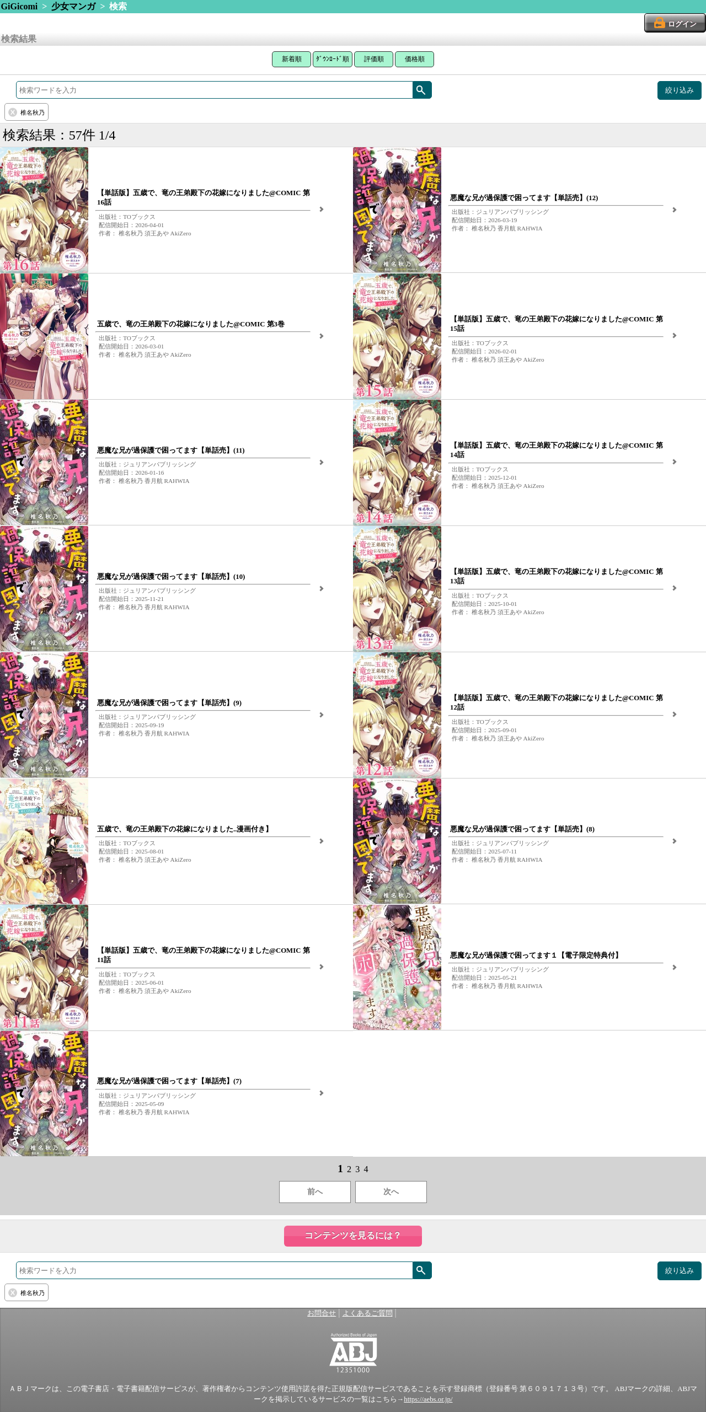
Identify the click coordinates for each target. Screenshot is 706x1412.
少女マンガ (73, 6)
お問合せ (321, 1313)
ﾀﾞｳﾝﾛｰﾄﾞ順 (332, 59)
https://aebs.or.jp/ (428, 1399)
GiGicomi (19, 6)
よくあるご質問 (368, 1313)
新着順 (292, 59)
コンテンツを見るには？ (353, 1235)
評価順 (374, 59)
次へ (391, 1192)
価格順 (415, 59)
